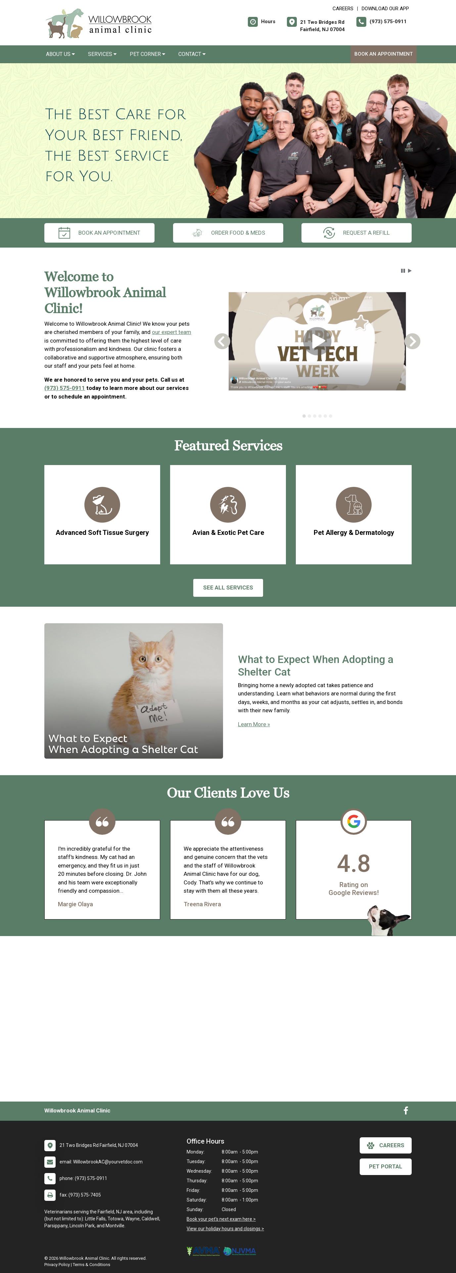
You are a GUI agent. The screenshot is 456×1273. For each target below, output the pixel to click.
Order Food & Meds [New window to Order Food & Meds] (228, 233)
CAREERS (343, 9)
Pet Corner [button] (147, 54)
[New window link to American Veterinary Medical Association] (205, 1251)
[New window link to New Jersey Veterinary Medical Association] (241, 1251)
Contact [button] (191, 54)
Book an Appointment (383, 54)
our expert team (171, 332)
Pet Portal (385, 1166)
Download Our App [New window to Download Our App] (385, 9)
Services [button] (102, 54)
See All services (228, 587)
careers (385, 1145)
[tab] (304, 416)
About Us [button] (60, 54)
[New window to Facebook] (406, 1112)
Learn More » (254, 724)
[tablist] (317, 416)
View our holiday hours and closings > (225, 1228)
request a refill (356, 233)
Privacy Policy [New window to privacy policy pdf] (57, 1264)
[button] (403, 270)
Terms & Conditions (91, 1264)
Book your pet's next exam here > (221, 1219)
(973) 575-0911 (64, 388)
